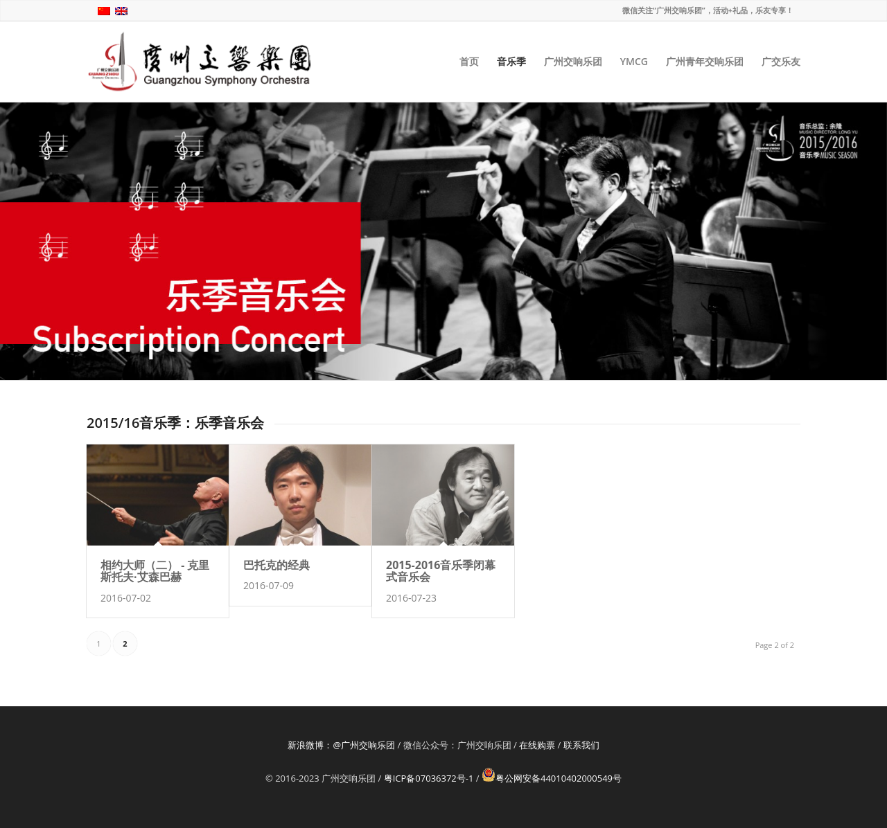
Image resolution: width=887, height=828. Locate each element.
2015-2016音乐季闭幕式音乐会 (440, 571)
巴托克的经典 (276, 565)
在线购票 (537, 745)
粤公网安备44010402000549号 (552, 778)
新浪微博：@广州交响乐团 (341, 745)
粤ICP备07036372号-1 (429, 778)
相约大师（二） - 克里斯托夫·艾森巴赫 (154, 571)
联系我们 (581, 745)
